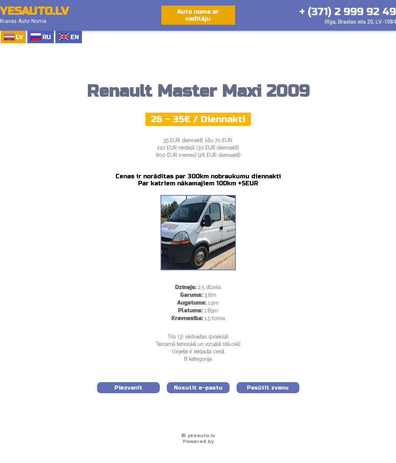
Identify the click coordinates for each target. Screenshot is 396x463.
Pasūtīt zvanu (268, 387)
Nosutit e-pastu (198, 387)
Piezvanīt (128, 387)
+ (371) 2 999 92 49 (347, 12)
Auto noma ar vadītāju (198, 15)
